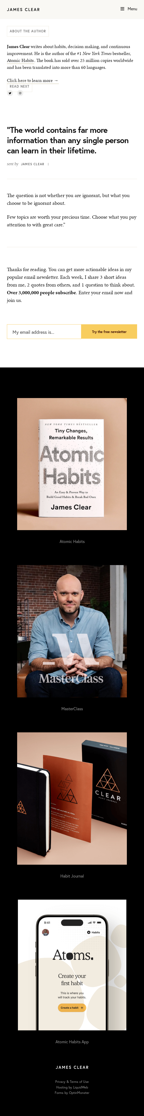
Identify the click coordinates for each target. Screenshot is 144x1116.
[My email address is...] (44, 331)
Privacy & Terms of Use (72, 1082)
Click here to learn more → (32, 80)
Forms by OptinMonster (72, 1093)
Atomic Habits (20, 60)
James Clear (32, 164)
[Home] (23, 9)
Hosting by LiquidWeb (72, 1087)
